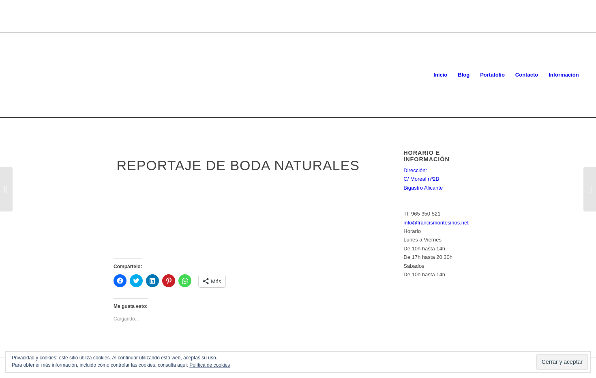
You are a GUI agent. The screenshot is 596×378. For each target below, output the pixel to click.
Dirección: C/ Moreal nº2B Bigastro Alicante (423, 179)
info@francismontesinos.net (436, 223)
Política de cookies (209, 365)
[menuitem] (440, 74)
